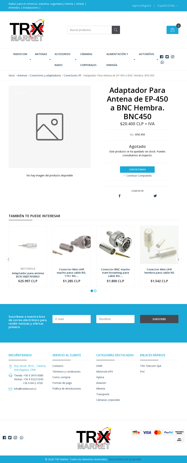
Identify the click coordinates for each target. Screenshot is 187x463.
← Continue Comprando (137, 175)
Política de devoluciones (66, 388)
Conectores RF (72, 75)
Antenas (41, 54)
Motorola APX (104, 371)
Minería (100, 388)
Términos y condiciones (66, 371)
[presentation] (8, 259)
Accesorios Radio (62, 59)
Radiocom (20, 54)
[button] (168, 5)
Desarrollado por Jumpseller (125, 459)
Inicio (12, 75)
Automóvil (146, 54)
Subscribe (159, 319)
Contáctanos (137, 169)
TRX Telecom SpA (150, 366)
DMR (99, 366)
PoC (142, 371)
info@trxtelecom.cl (25, 388)
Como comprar (61, 377)
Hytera (100, 377)
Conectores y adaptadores (45, 75)
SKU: (132, 134)
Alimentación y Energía (117, 59)
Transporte (102, 394)
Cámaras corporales (88, 59)
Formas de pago (62, 383)
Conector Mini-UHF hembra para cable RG (159, 270)
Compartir (137, 190)
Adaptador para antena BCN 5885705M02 (28, 274)
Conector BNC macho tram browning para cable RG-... (115, 272)
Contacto (57, 366)
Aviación (101, 383)
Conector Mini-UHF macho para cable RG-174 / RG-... (71, 272)
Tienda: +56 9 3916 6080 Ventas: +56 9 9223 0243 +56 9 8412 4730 (28, 379)
